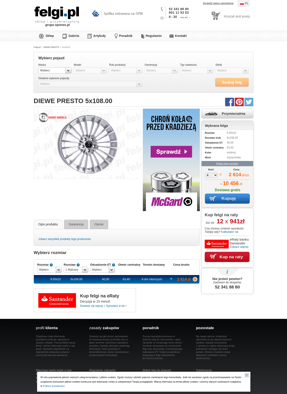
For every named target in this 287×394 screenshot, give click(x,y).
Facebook (229, 101)
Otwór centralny (129, 264)
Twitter (248, 101)
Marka (42, 64)
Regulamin (154, 36)
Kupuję (229, 198)
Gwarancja (76, 224)
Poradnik (126, 36)
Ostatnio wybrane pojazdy (53, 78)
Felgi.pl (57, 12)
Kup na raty (231, 256)
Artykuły (99, 36)
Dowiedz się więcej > (92, 305)
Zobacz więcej (239, 246)
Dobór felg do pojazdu (157, 370)
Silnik (218, 64)
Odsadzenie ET (100, 264)
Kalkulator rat (229, 231)
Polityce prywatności (54, 386)
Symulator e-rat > (116, 305)
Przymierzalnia (233, 113)
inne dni (184, 17)
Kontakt (181, 36)
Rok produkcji (117, 64)
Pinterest (239, 101)
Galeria (73, 36)
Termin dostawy (154, 264)
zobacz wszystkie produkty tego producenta (65, 239)
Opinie (98, 224)
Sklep (50, 36)
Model (77, 64)
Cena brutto (181, 264)
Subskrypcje (204, 370)
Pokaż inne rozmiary (227, 163)
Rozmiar (43, 264)
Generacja (151, 64)
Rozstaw (70, 264)
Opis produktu (48, 224)
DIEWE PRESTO (51, 47)
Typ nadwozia (188, 64)
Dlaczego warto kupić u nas (54, 370)
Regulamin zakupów (102, 370)
